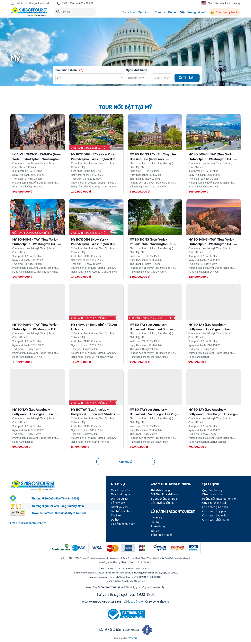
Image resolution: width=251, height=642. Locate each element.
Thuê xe (160, 12)
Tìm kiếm (187, 77)
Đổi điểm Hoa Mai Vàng (165, 494)
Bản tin (155, 530)
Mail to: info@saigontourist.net (30, 3)
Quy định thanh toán (214, 503)
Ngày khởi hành (136, 70)
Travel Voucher (119, 507)
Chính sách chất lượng (215, 519)
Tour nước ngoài (120, 494)
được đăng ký (135, 601)
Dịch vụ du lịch (120, 498)
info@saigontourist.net (32, 523)
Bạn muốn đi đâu (69, 70)
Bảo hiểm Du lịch (121, 511)
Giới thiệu (156, 518)
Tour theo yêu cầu (224, 12)
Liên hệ (236, 3)
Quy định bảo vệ (212, 490)
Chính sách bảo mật (214, 515)
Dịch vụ (145, 12)
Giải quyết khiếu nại (162, 503)
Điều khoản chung (213, 494)
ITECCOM (132, 638)
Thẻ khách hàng (160, 490)
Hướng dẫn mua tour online (219, 498)
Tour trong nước (120, 490)
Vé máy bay (118, 503)
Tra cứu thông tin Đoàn (164, 498)
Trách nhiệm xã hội (162, 535)
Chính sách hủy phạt (214, 511)
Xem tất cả (125, 461)
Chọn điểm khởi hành (219, 3)
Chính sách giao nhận (215, 507)
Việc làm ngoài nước (193, 12)
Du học (172, 12)
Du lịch (128, 12)
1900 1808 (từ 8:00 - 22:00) (75, 3)
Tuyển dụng (158, 526)
